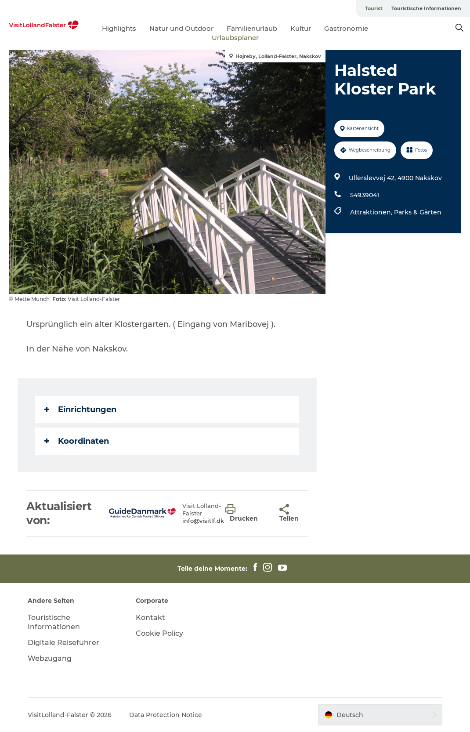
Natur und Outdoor (181, 28)
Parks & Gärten (417, 212)
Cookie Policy (159, 633)
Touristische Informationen (426, 8)
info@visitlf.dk (203, 520)
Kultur (300, 28)
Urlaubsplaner (235, 37)
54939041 (364, 195)
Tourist (374, 8)
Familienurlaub (252, 28)
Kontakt (150, 617)
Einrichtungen (80, 409)
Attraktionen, (372, 212)
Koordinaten (76, 441)
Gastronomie (346, 28)
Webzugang (50, 658)
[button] (245, 513)
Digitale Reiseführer (63, 642)
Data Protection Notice (165, 715)
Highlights (119, 28)
